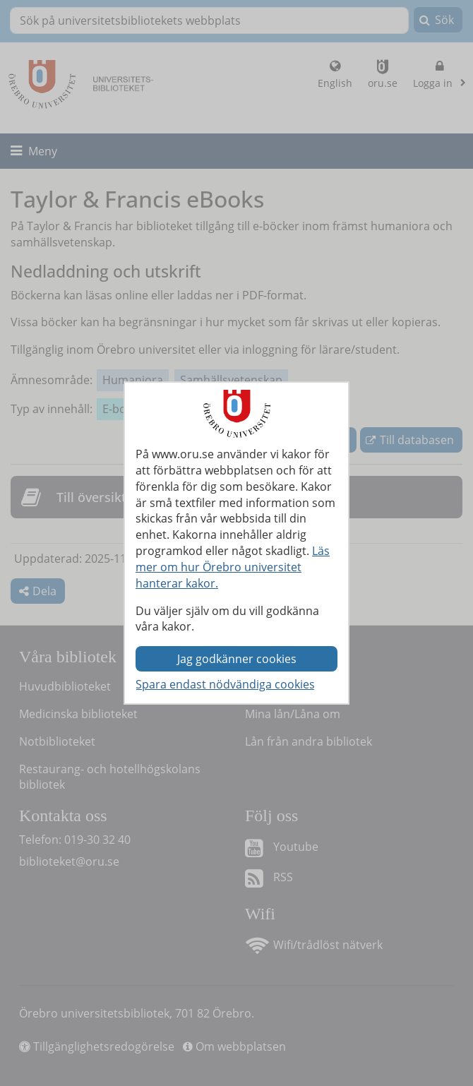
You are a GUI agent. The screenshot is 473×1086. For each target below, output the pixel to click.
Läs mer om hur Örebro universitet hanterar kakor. (233, 567)
